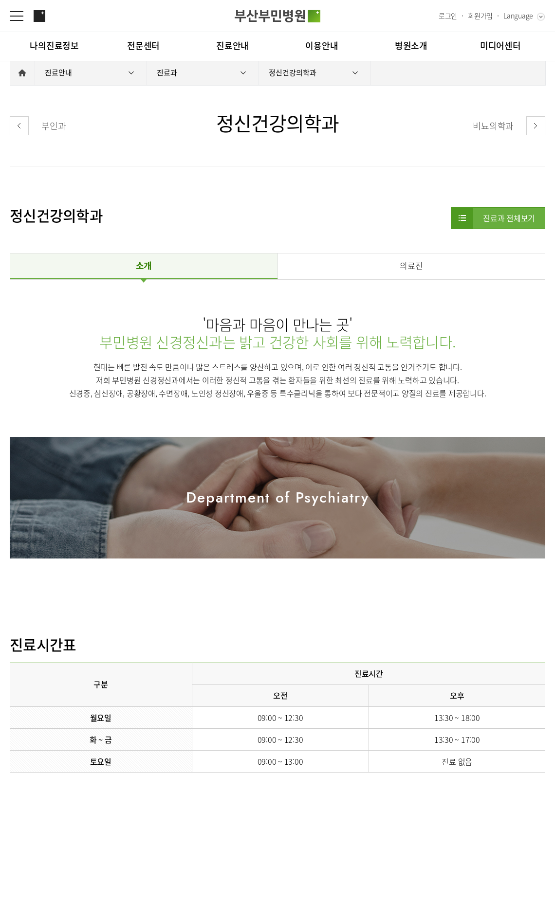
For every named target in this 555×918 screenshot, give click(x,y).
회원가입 (480, 15)
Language (518, 15)
